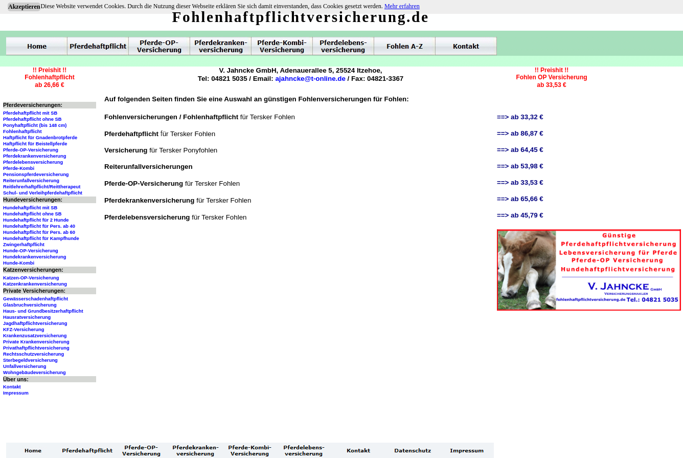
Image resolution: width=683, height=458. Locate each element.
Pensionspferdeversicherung (36, 174)
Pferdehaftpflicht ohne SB (32, 119)
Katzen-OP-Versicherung (31, 277)
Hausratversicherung (27, 317)
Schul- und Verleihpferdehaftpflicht (42, 192)
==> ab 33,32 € (520, 117)
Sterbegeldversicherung (30, 360)
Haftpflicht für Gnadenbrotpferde (40, 137)
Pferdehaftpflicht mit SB (30, 113)
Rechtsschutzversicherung (33, 354)
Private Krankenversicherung (36, 341)
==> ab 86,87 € (520, 133)
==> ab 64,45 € (520, 150)
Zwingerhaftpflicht (23, 244)
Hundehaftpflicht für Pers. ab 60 (39, 232)
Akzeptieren (24, 6)
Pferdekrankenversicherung (34, 156)
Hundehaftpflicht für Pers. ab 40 (39, 226)
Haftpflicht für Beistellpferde (35, 143)
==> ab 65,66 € (520, 199)
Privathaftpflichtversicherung (36, 348)
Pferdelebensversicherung (33, 162)
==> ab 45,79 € (520, 215)
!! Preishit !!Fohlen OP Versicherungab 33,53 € (551, 78)
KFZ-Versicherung (23, 329)
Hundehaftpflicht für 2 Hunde (36, 220)
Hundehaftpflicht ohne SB (32, 213)
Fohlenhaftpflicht (22, 131)
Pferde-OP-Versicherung (30, 149)
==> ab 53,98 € (520, 166)
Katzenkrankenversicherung (35, 284)
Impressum (16, 393)
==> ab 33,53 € (520, 182)
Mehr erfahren (402, 6)
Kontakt (12, 386)
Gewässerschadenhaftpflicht (35, 298)
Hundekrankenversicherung (34, 256)
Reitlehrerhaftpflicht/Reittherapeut (41, 186)
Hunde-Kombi (18, 263)
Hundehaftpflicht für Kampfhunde (41, 238)
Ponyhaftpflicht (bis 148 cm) (34, 125)
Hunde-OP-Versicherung (30, 250)
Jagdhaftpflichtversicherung (35, 323)
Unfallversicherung (25, 366)
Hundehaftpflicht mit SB (30, 207)
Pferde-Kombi (18, 168)
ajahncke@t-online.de (310, 78)
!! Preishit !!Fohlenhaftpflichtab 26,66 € (49, 78)
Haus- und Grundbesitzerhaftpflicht (43, 311)
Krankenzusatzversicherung (34, 335)
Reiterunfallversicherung (31, 180)
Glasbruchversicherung (30, 305)
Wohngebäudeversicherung (34, 372)
